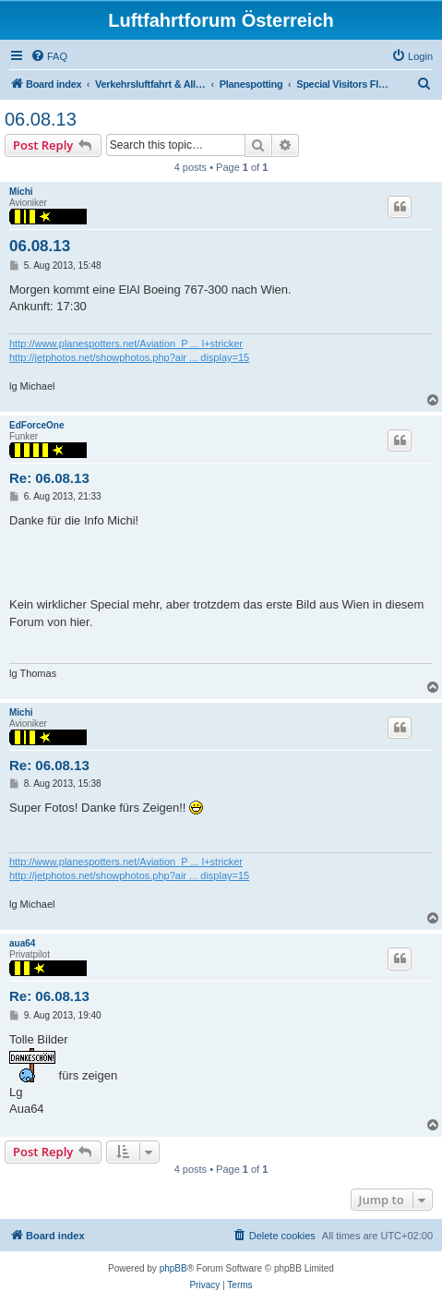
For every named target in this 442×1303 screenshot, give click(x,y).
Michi (21, 192)
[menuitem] (48, 56)
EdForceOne (36, 425)
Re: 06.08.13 (49, 478)
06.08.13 (41, 119)
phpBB (173, 1268)
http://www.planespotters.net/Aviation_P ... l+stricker (126, 343)
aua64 (22, 943)
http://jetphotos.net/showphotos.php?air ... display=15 (129, 357)
